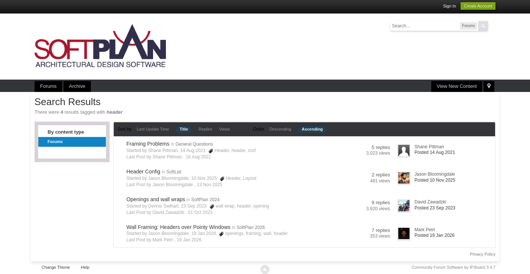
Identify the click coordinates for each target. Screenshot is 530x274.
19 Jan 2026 (189, 239)
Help (85, 267)
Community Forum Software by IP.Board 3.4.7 (454, 267)
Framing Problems (147, 144)
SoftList (173, 172)
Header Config (143, 172)
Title (183, 129)
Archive (77, 86)
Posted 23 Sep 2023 (434, 208)
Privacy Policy (482, 254)
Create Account (478, 6)
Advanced (492, 26)
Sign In (449, 6)
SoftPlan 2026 (250, 227)
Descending (280, 129)
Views (224, 129)
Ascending (312, 129)
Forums (48, 86)
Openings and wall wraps (155, 199)
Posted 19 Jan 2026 (434, 235)
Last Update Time (153, 129)
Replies (205, 129)
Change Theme (56, 267)
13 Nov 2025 (209, 184)
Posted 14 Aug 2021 (434, 152)
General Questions (194, 144)
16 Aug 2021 (198, 157)
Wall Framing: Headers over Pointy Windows (178, 227)
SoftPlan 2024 (205, 199)
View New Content (457, 86)
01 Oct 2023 (200, 212)
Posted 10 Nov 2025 (434, 180)
